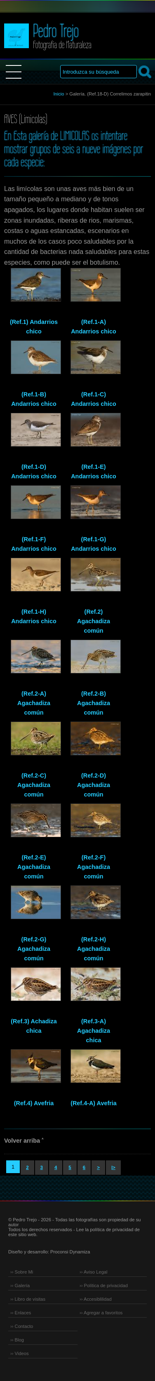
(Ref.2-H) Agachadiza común (93, 949)
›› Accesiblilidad (96, 1299)
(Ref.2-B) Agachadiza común (93, 703)
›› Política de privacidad (104, 1285)
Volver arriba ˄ (23, 1140)
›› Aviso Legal (94, 1271)
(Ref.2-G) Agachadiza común (33, 949)
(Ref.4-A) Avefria (93, 1103)
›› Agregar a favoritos (101, 1312)
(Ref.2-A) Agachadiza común (33, 703)
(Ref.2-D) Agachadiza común (93, 785)
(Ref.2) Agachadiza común (93, 621)
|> (113, 1167)
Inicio (58, 93)
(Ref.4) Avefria (34, 1103)
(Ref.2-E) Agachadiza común (33, 867)
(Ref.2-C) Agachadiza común (33, 785)
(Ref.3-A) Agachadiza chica (93, 1030)
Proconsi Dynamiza (70, 1251)
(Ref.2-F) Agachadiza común (93, 867)
